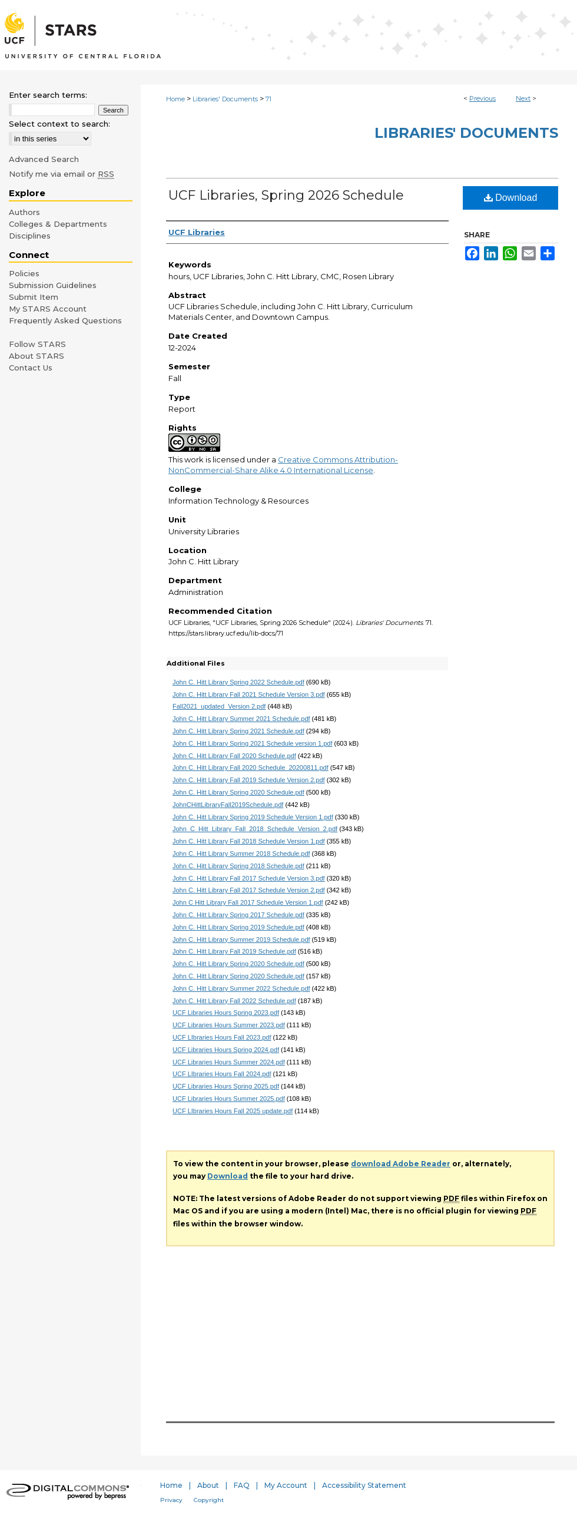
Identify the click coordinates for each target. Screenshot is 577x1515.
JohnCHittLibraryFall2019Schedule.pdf (228, 804)
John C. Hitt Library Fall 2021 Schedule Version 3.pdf (249, 694)
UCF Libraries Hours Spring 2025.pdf (226, 1086)
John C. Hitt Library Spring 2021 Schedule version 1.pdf (253, 743)
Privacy (171, 1500)
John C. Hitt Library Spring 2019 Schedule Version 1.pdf (253, 817)
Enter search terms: (48, 95)
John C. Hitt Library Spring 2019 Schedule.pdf (238, 927)
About (208, 1485)
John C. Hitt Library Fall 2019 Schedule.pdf (234, 951)
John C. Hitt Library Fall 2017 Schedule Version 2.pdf (249, 890)
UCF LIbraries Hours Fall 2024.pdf (222, 1073)
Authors (24, 212)
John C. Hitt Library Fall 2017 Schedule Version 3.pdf (249, 878)
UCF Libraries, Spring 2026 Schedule (286, 195)
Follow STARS (37, 344)
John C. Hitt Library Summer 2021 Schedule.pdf (241, 718)
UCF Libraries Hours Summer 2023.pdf (229, 1024)
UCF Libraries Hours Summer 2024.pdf (229, 1062)
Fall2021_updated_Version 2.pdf (219, 706)
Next (523, 98)
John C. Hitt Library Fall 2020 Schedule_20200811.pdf (251, 767)
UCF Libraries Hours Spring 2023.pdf (226, 1012)
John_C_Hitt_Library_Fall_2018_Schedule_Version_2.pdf (255, 828)
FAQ (242, 1485)
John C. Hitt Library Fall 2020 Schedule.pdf (234, 755)
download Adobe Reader (400, 1163)
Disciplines (30, 235)
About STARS (36, 355)
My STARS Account (48, 308)
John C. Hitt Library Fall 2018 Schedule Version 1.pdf (249, 841)
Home (175, 99)
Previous (482, 98)
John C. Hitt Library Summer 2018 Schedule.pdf (241, 853)
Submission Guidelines (53, 285)
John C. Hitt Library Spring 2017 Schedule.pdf (238, 914)
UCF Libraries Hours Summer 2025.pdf (229, 1098)
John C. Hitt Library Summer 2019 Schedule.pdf (241, 939)
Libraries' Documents (225, 99)
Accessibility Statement (364, 1485)
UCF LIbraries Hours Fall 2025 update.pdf (233, 1110)
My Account (285, 1485)
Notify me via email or (61, 173)
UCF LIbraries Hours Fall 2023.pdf (222, 1037)
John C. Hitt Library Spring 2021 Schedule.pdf (238, 731)
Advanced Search (44, 159)
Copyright (209, 1500)
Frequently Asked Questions (65, 320)
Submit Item (33, 297)
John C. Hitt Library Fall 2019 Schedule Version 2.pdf (249, 779)
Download (511, 198)
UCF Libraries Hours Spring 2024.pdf (226, 1049)
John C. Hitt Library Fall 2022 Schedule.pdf (234, 1000)
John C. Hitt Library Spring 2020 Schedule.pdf (238, 792)
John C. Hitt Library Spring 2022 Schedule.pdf (238, 682)
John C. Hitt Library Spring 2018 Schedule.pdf (238, 865)
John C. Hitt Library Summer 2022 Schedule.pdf (241, 988)
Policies (24, 273)
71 (268, 99)
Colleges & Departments (58, 224)
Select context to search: (59, 123)
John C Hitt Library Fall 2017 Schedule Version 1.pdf (248, 902)
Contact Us (30, 367)
